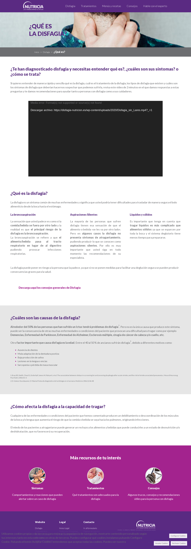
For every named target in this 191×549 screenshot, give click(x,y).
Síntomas (37, 488)
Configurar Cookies (178, 536)
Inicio (36, 52)
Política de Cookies (137, 541)
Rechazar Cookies (179, 543)
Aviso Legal (64, 528)
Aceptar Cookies (161, 543)
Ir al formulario (90, 528)
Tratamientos (95, 488)
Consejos (154, 488)
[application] (95, 138)
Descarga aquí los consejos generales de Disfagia (50, 287)
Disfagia (46, 52)
